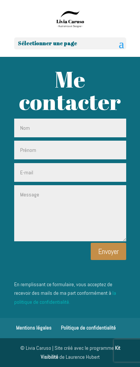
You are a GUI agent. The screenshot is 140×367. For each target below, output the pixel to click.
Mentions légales (34, 327)
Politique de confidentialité (88, 327)
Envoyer (108, 251)
